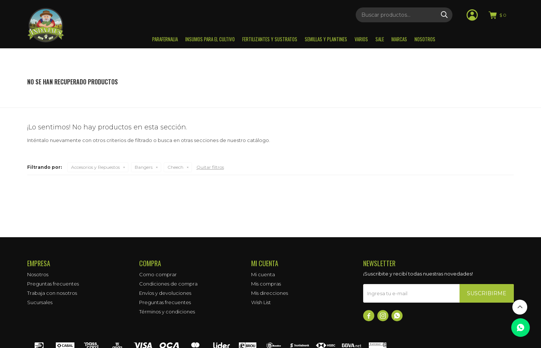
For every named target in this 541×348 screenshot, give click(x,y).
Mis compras (266, 284)
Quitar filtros (210, 167)
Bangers (144, 167)
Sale (379, 39)
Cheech (175, 167)
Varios (361, 39)
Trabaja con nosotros (52, 293)
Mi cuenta (263, 274)
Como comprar (158, 274)
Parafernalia (165, 39)
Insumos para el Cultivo (210, 39)
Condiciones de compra (168, 284)
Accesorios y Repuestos (95, 167)
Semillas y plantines (326, 39)
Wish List (261, 302)
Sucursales (39, 302)
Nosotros (424, 39)
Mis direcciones (269, 293)
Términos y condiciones (167, 312)
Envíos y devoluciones (165, 293)
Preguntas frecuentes (53, 284)
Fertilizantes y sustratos (269, 39)
